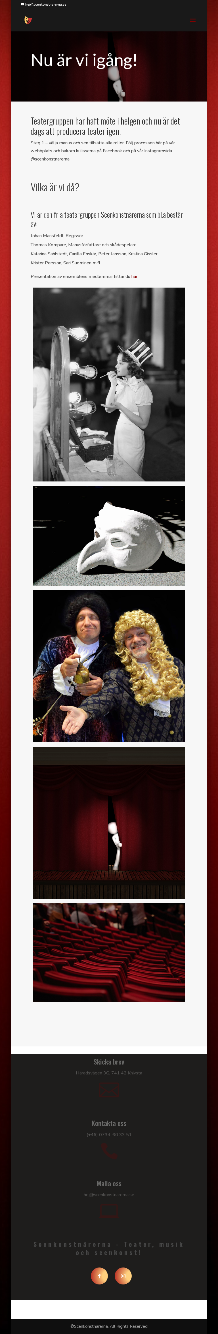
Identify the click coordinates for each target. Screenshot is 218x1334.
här (134, 276)
